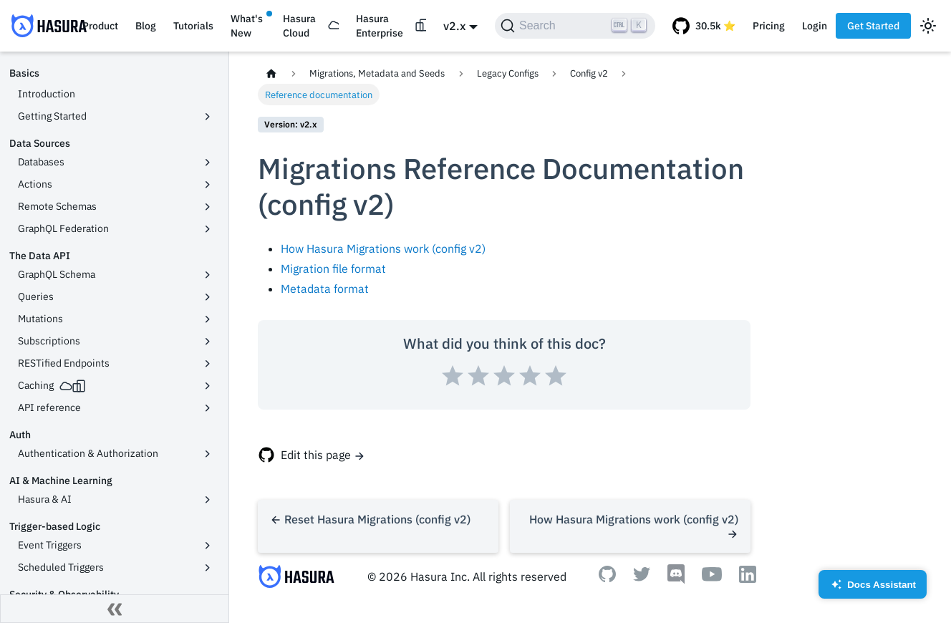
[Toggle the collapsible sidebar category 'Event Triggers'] (207, 545)
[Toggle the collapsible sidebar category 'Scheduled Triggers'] (207, 568)
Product (100, 25)
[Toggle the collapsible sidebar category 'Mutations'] (207, 319)
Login (814, 25)
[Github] (607, 578)
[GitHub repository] (704, 25)
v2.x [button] (454, 26)
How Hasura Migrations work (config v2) (383, 248)
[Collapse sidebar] (114, 608)
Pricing (769, 25)
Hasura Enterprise (379, 25)
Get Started (873, 25)
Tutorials (193, 25)
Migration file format (333, 268)
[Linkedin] (747, 578)
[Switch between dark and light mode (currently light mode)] (928, 25)
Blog (145, 25)
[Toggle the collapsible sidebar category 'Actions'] (207, 184)
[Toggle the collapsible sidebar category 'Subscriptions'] (207, 341)
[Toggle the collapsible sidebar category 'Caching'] (207, 386)
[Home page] (271, 73)
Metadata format (325, 288)
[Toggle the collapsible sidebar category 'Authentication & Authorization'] (207, 454)
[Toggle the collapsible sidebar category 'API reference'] (207, 408)
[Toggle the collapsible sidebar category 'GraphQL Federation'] (207, 229)
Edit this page (316, 455)
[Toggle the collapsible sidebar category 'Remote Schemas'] (207, 207)
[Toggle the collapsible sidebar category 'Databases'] (207, 162)
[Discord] (676, 580)
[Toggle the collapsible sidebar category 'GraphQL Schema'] (207, 275)
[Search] (575, 26)
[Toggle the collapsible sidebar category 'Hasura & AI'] (207, 500)
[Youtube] (712, 577)
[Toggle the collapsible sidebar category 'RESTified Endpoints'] (207, 364)
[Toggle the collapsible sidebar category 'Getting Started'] (207, 116)
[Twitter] (641, 577)
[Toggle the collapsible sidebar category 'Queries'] (207, 297)
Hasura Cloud (299, 25)
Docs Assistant (872, 589)
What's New (247, 25)
